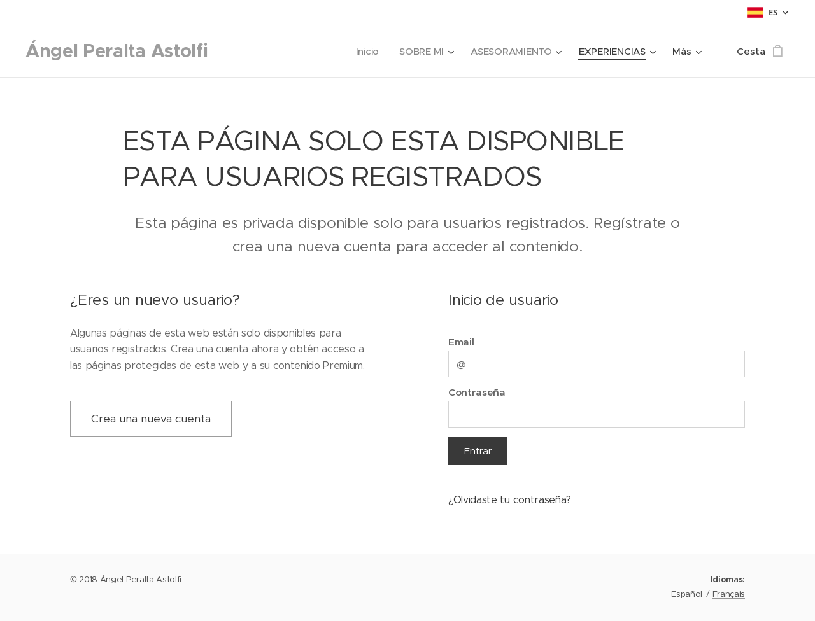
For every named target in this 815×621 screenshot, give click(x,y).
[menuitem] (365, 51)
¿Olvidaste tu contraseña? (509, 500)
